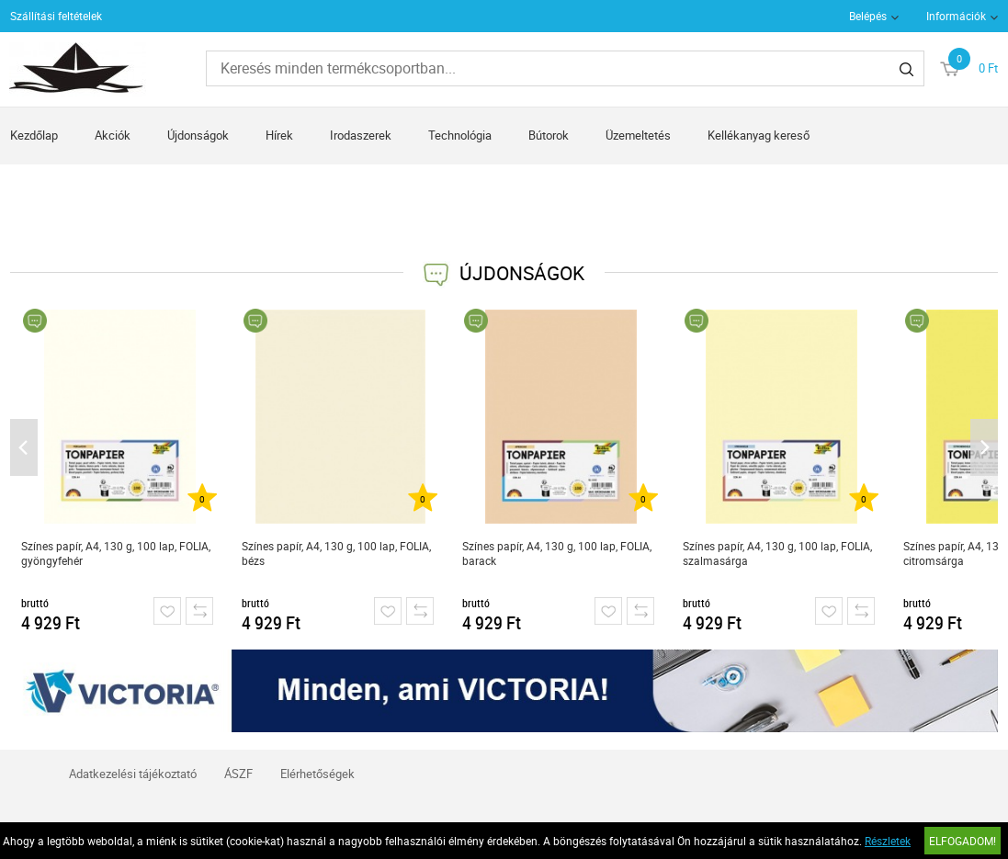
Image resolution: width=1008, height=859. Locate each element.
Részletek (888, 840)
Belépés (868, 15)
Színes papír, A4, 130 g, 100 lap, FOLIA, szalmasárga (777, 553)
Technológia (460, 135)
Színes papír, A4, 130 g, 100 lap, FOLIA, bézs (336, 553)
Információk (956, 15)
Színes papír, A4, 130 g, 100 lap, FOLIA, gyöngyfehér (115, 553)
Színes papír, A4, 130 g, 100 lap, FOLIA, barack (556, 553)
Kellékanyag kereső (759, 135)
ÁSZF (238, 773)
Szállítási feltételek (56, 15)
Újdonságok (198, 135)
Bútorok (548, 135)
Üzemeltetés (638, 135)
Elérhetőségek (317, 773)
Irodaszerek (360, 135)
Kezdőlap (34, 135)
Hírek (279, 135)
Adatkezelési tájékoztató (133, 773)
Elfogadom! (962, 840)
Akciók (112, 135)
